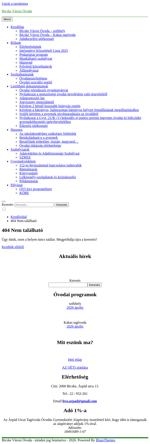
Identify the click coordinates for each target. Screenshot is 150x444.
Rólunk (16, 43)
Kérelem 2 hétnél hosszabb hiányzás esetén (49, 106)
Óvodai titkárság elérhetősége (40, 145)
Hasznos (16, 130)
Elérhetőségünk (30, 47)
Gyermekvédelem (23, 161)
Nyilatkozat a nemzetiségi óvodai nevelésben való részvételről (63, 94)
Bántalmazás (28, 169)
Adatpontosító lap (31, 98)
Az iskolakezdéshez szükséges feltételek (47, 133)
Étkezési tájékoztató (33, 126)
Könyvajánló (28, 173)
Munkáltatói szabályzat (35, 58)
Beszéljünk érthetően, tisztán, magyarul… (49, 141)
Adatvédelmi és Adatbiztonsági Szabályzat (49, 153)
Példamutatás (28, 181)
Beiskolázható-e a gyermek (38, 137)
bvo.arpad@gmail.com (80, 401)
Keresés (75, 280)
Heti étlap (75, 359)
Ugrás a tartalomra (15, 3)
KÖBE (24, 193)
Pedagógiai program (33, 54)
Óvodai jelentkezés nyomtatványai (43, 90)
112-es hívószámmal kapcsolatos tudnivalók (50, 165)
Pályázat (16, 185)
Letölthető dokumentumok (29, 86)
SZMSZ (25, 157)
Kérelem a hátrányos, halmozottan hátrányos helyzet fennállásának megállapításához (79, 110)
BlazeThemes (105, 440)
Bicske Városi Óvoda (17, 11)
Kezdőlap (17, 27)
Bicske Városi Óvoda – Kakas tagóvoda (47, 35)
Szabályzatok (20, 149)
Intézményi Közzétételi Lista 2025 (43, 50)
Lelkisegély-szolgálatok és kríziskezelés (47, 177)
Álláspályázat (29, 70)
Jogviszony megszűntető (36, 102)
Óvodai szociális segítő (35, 82)
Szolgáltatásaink (22, 74)
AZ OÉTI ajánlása (75, 367)
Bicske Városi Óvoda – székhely (42, 31)
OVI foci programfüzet (35, 189)
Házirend (25, 62)
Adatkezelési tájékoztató (36, 39)
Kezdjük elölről (13, 247)
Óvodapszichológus (33, 78)
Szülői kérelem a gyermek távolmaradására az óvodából (58, 114)
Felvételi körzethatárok (35, 66)
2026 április (75, 307)
